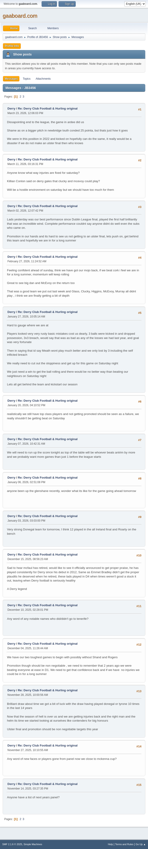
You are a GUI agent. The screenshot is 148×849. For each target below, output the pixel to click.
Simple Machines (32, 844)
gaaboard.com (20, 16)
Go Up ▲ (141, 844)
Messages (11, 78)
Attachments (43, 78)
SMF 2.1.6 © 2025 (12, 844)
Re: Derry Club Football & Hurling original (48, 108)
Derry (11, 108)
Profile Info (12, 46)
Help (110, 844)
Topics (27, 78)
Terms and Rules (124, 844)
